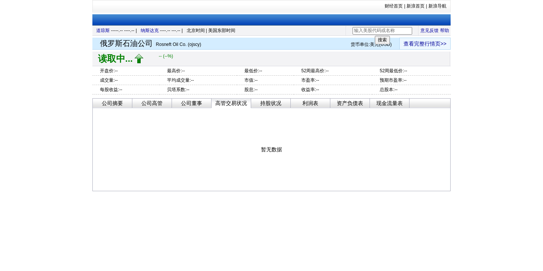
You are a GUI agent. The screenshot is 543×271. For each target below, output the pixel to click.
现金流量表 (389, 103)
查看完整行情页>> (424, 44)
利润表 (310, 103)
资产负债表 (350, 103)
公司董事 (191, 103)
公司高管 (152, 103)
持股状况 (270, 103)
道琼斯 (103, 30)
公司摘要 (112, 103)
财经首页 (394, 6)
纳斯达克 (150, 30)
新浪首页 (415, 6)
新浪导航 (437, 6)
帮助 (444, 30)
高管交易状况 (231, 103)
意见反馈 (429, 30)
